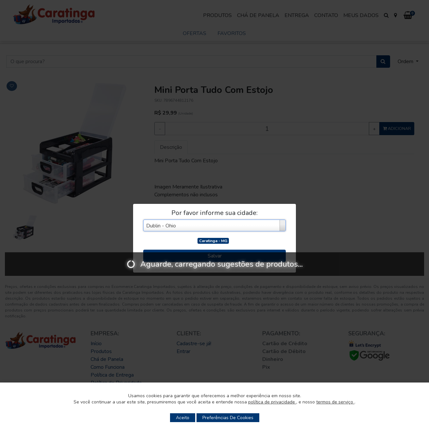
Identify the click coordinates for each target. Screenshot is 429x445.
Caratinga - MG (213, 240)
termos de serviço (335, 402)
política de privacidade (272, 402)
